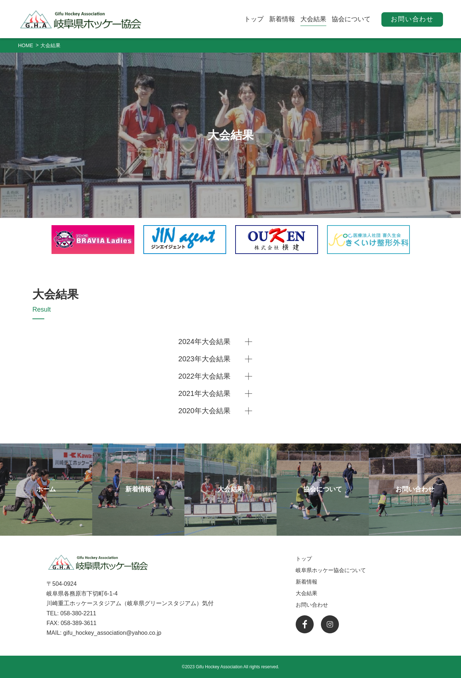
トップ (254, 19)
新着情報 (282, 19)
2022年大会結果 (204, 376)
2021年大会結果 (204, 393)
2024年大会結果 (204, 341)
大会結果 (313, 19)
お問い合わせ (412, 19)
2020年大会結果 (204, 411)
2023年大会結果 (204, 359)
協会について (351, 19)
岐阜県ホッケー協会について (331, 570)
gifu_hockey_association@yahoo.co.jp (112, 633)
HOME (25, 45)
